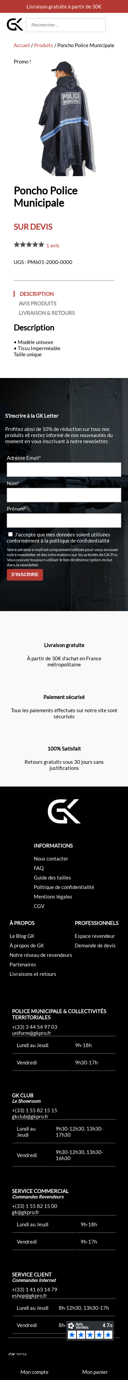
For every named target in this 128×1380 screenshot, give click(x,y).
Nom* (13, 483)
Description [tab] (37, 294)
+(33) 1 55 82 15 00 (34, 1206)
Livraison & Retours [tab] (47, 313)
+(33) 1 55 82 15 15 (34, 1110)
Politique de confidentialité (64, 887)
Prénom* (16, 509)
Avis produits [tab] (37, 303)
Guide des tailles (52, 877)
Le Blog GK (22, 936)
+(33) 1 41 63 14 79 (34, 1289)
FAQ (39, 868)
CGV (39, 906)
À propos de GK (27, 945)
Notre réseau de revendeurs (41, 955)
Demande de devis (95, 945)
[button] (114, 25)
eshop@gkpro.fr (29, 1295)
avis (52, 245)
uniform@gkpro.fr (31, 1033)
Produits (43, 45)
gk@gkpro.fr (25, 1212)
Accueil (22, 45)
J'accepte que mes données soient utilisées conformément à (58, 537)
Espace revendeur (95, 936)
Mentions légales (53, 896)
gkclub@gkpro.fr (30, 1116)
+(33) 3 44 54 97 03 (34, 1027)
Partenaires (23, 964)
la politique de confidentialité (77, 540)
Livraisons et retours (33, 974)
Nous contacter (51, 858)
